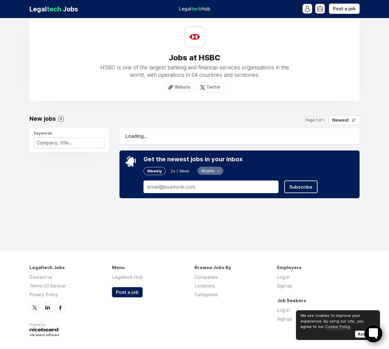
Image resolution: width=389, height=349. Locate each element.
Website (182, 87)
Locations (204, 286)
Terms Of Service (47, 286)
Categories (206, 294)
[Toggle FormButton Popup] (373, 333)
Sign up (284, 286)
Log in (283, 277)
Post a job (344, 8)
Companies (206, 277)
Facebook (60, 308)
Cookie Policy (337, 326)
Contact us (40, 277)
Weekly (154, 170)
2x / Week (180, 170)
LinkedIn (47, 308)
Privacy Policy (43, 294)
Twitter (214, 87)
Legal (194, 9)
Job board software (44, 335)
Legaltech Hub (127, 277)
